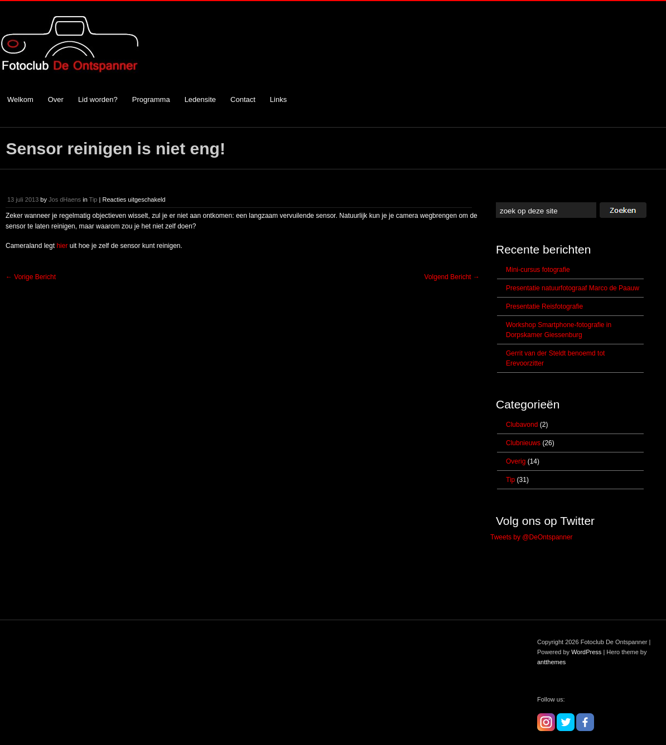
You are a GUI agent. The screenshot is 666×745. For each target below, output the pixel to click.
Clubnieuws (523, 443)
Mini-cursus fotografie (538, 270)
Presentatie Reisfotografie (544, 306)
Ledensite (200, 99)
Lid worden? (98, 99)
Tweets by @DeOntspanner (531, 537)
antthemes (551, 662)
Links (278, 99)
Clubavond (522, 425)
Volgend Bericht (452, 277)
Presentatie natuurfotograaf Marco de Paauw (572, 288)
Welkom (20, 99)
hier (61, 246)
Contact (242, 99)
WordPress (586, 652)
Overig (515, 461)
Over (56, 99)
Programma (151, 99)
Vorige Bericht (31, 277)
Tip (93, 199)
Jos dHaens (65, 199)
